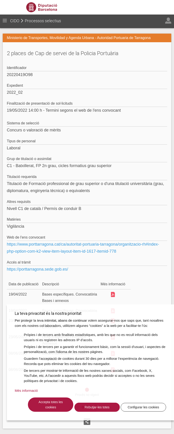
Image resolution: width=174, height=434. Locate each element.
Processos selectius (43, 20)
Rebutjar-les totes (97, 407)
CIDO (14, 20)
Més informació (26, 390)
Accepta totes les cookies (51, 404)
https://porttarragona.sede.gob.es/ (37, 269)
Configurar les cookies (143, 407)
